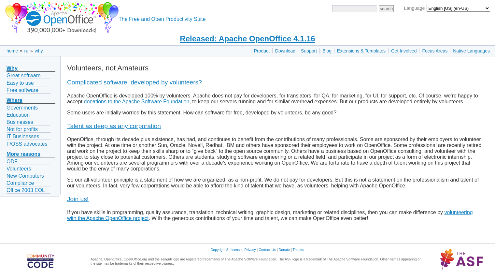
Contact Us (267, 250)
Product (262, 50)
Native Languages (471, 50)
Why (12, 68)
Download (285, 50)
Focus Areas (434, 50)
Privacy (250, 250)
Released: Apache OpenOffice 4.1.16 (247, 38)
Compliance (20, 183)
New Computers (25, 176)
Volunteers (19, 168)
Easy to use (20, 83)
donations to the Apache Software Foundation (137, 101)
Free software (22, 90)
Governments (22, 108)
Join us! (78, 199)
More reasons (23, 154)
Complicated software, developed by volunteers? (134, 82)
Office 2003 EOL (26, 190)
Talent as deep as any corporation (114, 126)
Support (309, 50)
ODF (12, 161)
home (12, 50)
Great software (24, 75)
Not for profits (22, 129)
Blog (327, 50)
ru (26, 50)
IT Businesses (23, 136)
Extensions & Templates (361, 50)
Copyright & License (226, 250)
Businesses (20, 122)
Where (14, 100)
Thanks (298, 250)
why (39, 50)
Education (18, 115)
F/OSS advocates (27, 144)
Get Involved (404, 50)
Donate (284, 250)
